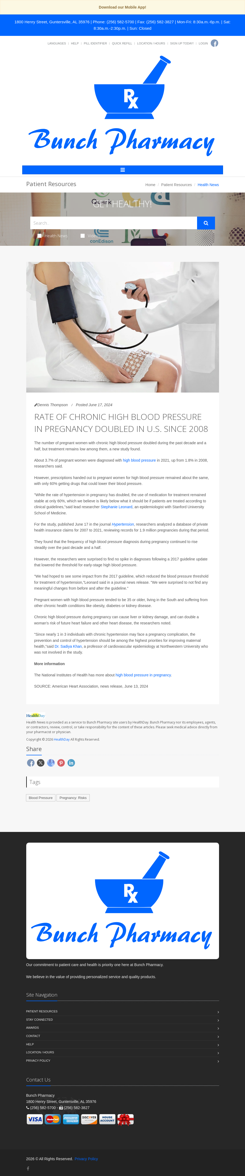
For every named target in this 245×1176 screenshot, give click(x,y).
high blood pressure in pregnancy (143, 675)
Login (203, 43)
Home (150, 185)
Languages (57, 43)
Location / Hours (151, 43)
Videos (90, 235)
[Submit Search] (206, 223)
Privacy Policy (38, 1060)
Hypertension (123, 524)
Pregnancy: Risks (72, 798)
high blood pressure (139, 460)
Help (75, 43)
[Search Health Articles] (113, 223)
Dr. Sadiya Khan (68, 646)
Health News (52, 235)
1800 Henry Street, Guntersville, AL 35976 (51, 22)
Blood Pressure (41, 798)
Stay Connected (39, 1019)
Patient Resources (176, 185)
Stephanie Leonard (116, 507)
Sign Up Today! (182, 43)
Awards (32, 1027)
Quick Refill (122, 43)
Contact (33, 1036)
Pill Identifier (95, 43)
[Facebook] (214, 43)
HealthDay (62, 739)
